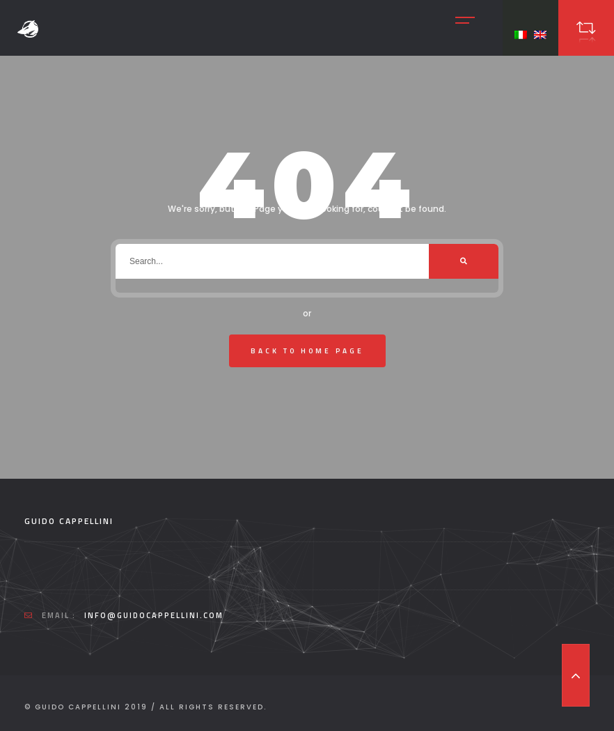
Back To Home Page (307, 351)
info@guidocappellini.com (153, 615)
